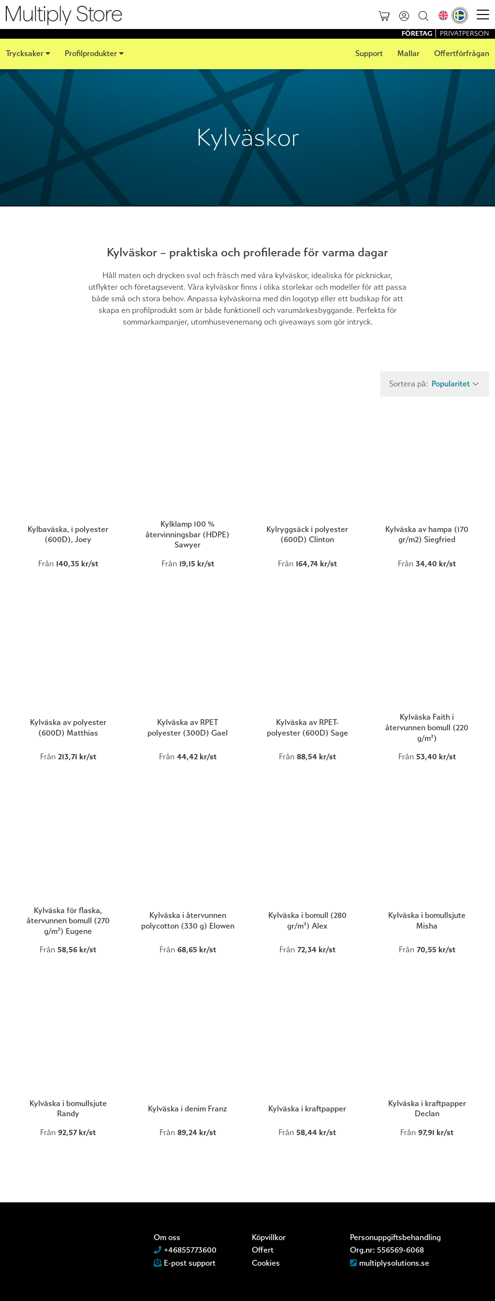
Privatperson (464, 34)
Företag (418, 34)
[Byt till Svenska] (460, 15)
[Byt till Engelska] (443, 15)
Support (369, 53)
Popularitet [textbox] (451, 383)
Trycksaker (25, 53)
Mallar (408, 53)
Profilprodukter (91, 53)
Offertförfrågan (461, 53)
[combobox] (454, 384)
